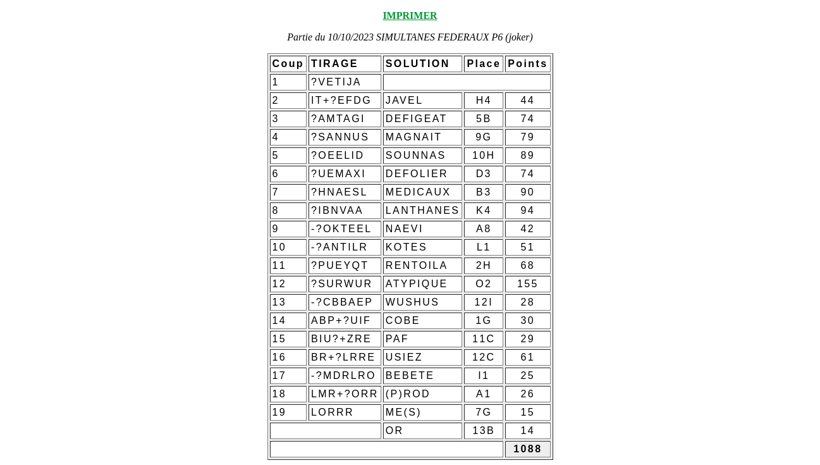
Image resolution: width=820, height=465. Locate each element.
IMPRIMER (409, 15)
